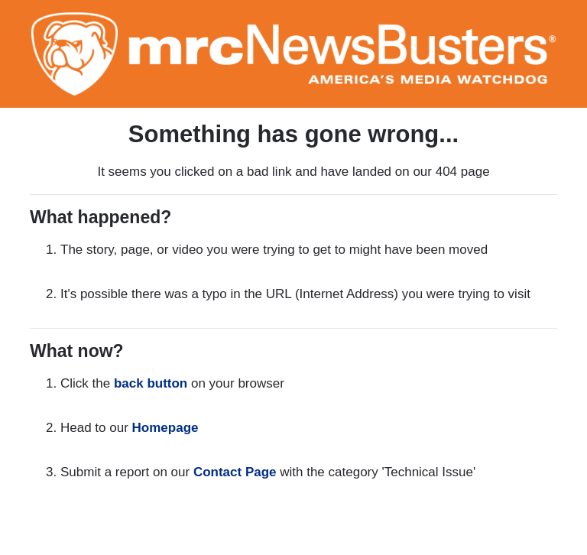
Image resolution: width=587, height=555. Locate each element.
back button (150, 383)
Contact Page (235, 472)
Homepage (165, 427)
